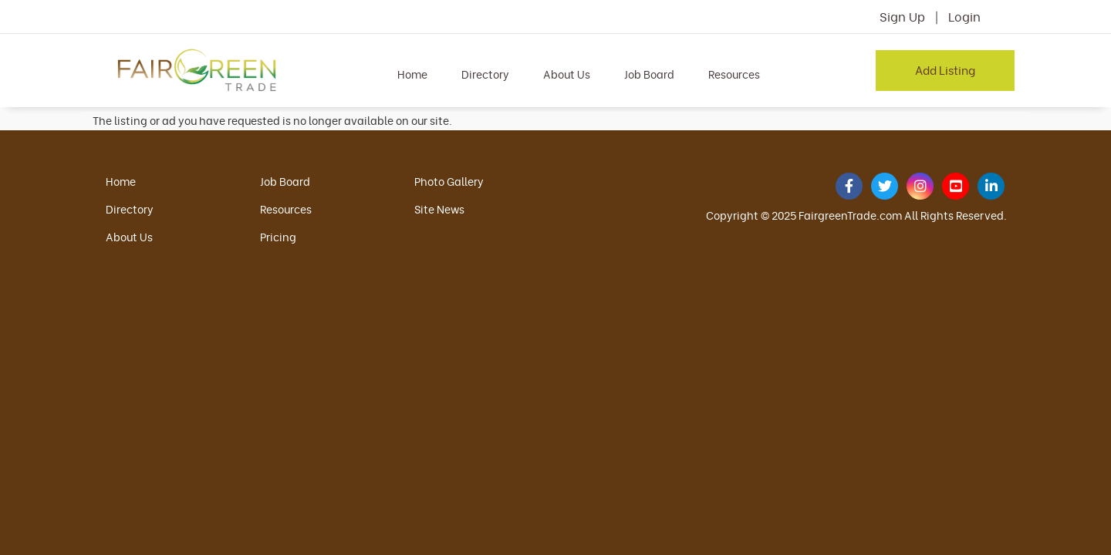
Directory (485, 74)
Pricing (278, 236)
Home (412, 74)
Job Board (649, 74)
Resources (734, 74)
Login (964, 16)
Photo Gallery (449, 181)
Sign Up (902, 16)
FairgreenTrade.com (850, 215)
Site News (439, 208)
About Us (566, 74)
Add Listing (945, 69)
